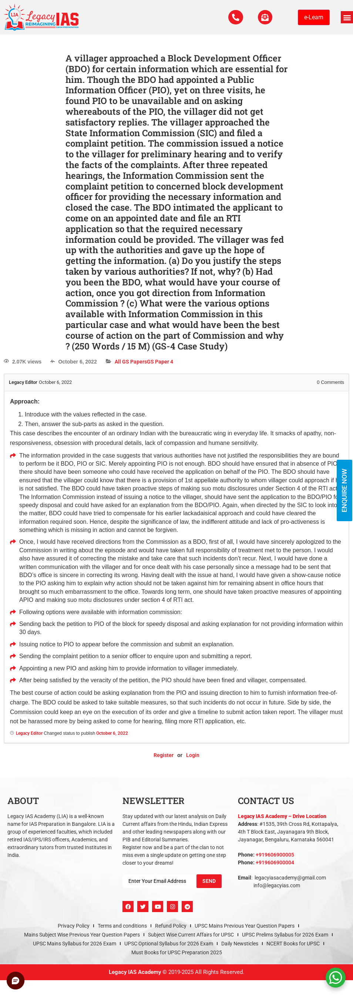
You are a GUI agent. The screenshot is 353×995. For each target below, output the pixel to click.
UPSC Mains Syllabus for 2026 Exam (74, 944)
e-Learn (313, 17)
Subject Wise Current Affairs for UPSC (191, 935)
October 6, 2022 (112, 733)
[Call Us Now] (235, 17)
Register (164, 755)
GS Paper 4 (160, 362)
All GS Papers (131, 362)
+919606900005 (275, 855)
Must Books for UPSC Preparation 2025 (176, 952)
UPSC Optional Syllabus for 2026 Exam (168, 944)
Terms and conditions (122, 926)
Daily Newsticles (239, 944)
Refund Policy (170, 926)
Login (192, 755)
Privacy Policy (74, 926)
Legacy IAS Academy (135, 972)
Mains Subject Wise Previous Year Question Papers (82, 935)
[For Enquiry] (265, 17)
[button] (347, 17)
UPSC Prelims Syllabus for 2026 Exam (285, 935)
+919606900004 (275, 862)
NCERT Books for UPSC (293, 944)
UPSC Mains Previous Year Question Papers (245, 926)
